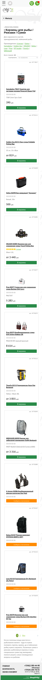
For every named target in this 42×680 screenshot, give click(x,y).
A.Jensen (20, 44)
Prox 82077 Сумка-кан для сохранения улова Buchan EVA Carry (21, 288)
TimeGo (26, 48)
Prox (10, 48)
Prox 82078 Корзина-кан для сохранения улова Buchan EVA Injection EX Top (21, 617)
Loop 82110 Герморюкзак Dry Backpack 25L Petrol (21, 580)
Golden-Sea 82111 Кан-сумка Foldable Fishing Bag (20, 143)
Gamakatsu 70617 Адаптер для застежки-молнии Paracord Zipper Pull (20, 90)
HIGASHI (27, 46)
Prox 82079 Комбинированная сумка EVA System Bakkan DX (20, 333)
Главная (6, 666)
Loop (6, 48)
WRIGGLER (8, 51)
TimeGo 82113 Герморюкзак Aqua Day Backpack (20, 386)
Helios (33, 46)
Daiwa (27, 44)
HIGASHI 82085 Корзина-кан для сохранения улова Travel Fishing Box (20, 245)
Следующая (36, 636)
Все (23, 635)
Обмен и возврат (9, 672)
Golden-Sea (18, 46)
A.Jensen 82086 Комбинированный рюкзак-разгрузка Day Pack (19, 492)
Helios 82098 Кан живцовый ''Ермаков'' (21, 193)
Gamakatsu (8, 46)
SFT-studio (18, 48)
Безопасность (8, 669)
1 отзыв (18, 249)
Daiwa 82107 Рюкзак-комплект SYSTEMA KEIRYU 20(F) (18, 536)
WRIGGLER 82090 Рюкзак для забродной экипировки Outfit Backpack (21, 439)
